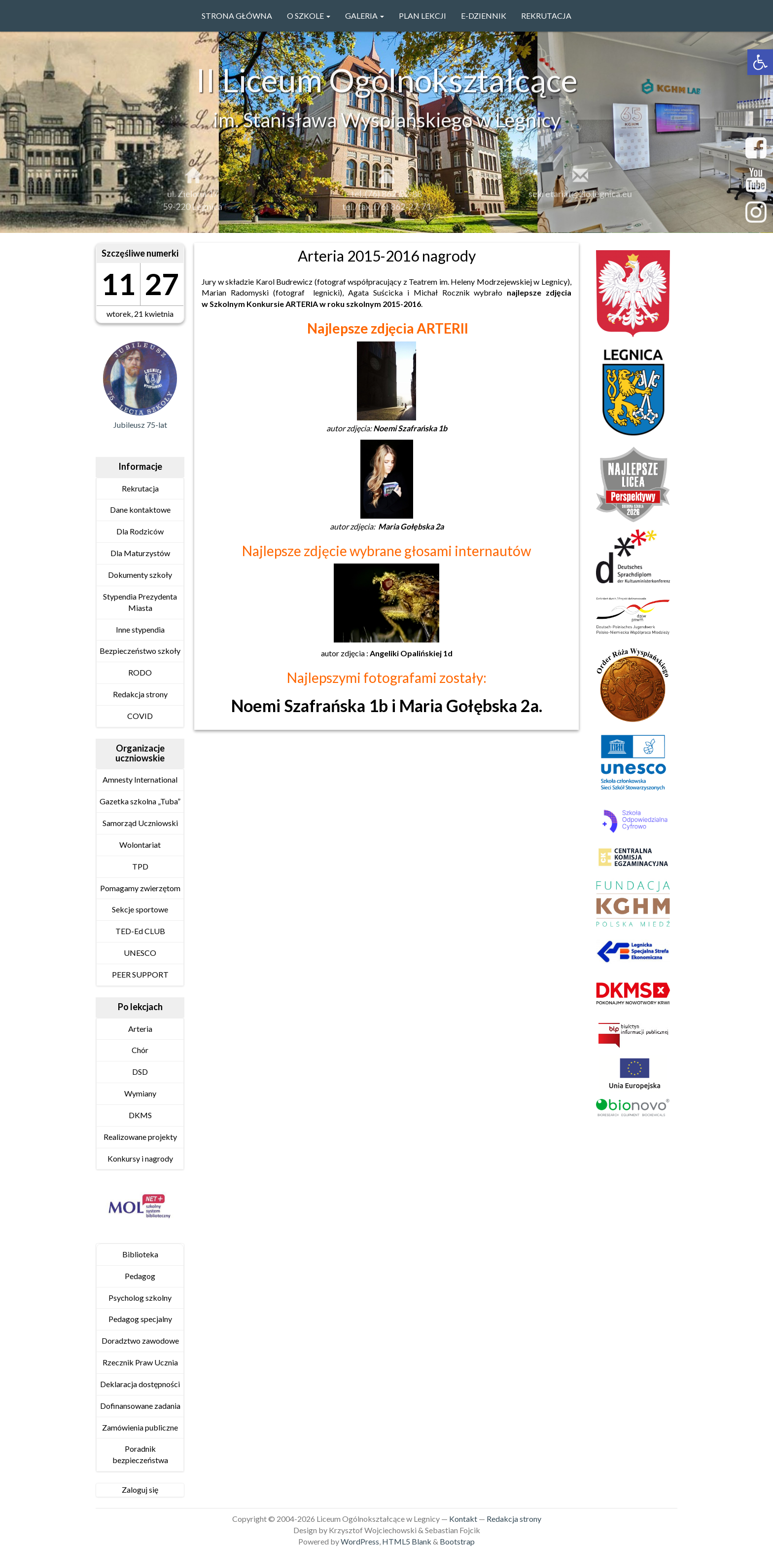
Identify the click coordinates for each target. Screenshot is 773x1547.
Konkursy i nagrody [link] (140, 1158)
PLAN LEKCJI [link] (422, 15)
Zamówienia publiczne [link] (140, 1427)
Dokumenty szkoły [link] (140, 574)
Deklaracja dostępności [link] (140, 1384)
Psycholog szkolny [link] (140, 1297)
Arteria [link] (140, 1028)
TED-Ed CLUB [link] (140, 931)
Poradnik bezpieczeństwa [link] (140, 1454)
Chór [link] (140, 1050)
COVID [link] (140, 715)
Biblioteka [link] (140, 1254)
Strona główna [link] (237, 15)
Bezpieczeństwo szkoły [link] (140, 650)
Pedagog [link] (140, 1276)
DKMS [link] (140, 1115)
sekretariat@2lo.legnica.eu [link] (580, 199)
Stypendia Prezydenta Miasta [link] (140, 602)
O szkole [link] (308, 15)
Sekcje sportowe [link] (140, 909)
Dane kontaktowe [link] (140, 509)
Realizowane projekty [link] (140, 1136)
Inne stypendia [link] (140, 629)
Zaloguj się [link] (140, 1489)
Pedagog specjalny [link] (140, 1318)
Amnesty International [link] (140, 779)
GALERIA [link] (364, 15)
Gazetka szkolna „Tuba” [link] (140, 801)
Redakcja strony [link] (140, 694)
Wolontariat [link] (140, 844)
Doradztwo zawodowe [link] (140, 1340)
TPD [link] (140, 866)
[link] (760, 62)
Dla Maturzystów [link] (140, 553)
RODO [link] (140, 672)
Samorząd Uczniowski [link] (140, 823)
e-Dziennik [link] (483, 15)
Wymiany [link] (140, 1093)
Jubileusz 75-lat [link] (140, 424)
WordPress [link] (360, 1541)
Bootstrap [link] (457, 1541)
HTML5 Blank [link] (406, 1541)
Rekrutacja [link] (546, 15)
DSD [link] (140, 1071)
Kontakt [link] (463, 1518)
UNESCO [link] (140, 952)
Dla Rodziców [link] (140, 531)
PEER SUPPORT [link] (140, 974)
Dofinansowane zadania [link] (140, 1405)
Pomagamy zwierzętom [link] (140, 888)
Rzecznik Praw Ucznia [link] (140, 1362)
